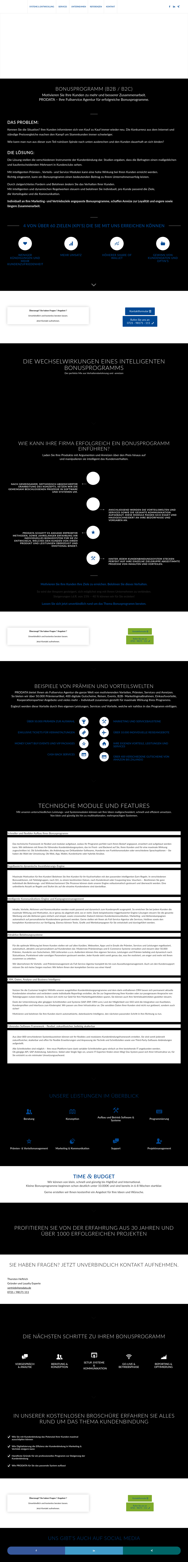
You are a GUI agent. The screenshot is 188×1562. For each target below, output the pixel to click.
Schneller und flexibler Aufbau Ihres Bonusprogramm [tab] (92, 833)
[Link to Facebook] (36, 1551)
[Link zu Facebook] (169, 6)
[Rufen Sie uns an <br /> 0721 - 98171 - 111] (140, 321)
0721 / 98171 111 (18, 1292)
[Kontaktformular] (140, 311)
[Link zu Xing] (178, 6)
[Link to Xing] (152, 1551)
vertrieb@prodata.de (19, 1287)
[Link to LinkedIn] (94, 1551)
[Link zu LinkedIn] (174, 6)
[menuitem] (41, 6)
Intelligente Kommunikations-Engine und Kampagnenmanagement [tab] (92, 899)
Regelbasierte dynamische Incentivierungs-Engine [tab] (92, 866)
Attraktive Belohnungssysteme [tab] (92, 935)
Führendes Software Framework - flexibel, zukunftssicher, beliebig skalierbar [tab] (92, 1026)
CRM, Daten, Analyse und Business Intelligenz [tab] (92, 979)
